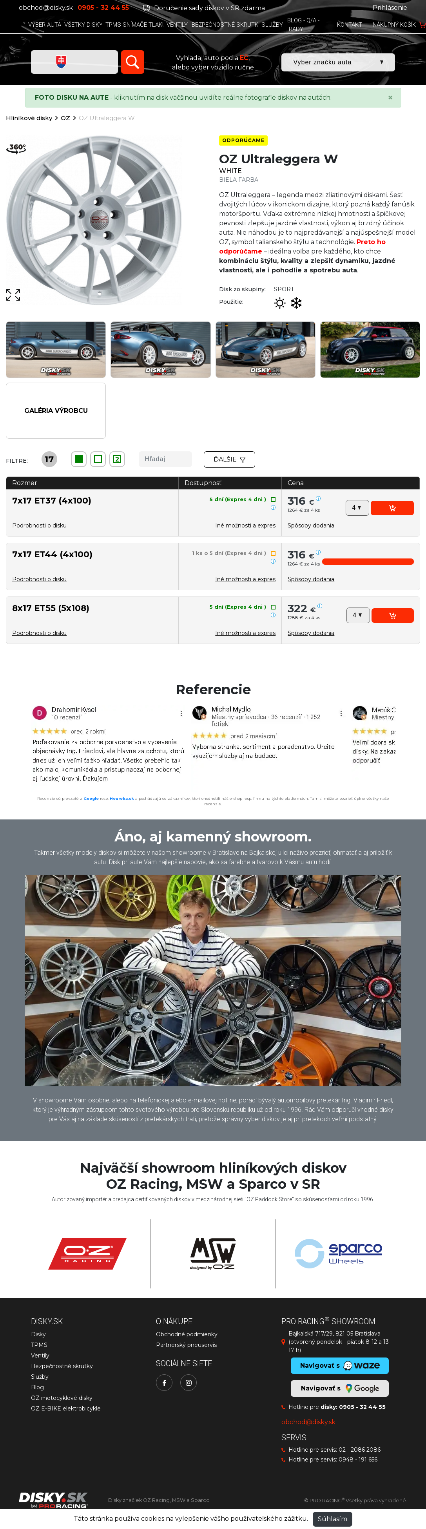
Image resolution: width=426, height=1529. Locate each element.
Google (91, 798)
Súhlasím (332, 1519)
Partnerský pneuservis (186, 1344)
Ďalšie (230, 459)
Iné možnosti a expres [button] (245, 525)
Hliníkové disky (29, 118)
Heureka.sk (122, 798)
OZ (65, 118)
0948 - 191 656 (358, 1459)
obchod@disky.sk (46, 7)
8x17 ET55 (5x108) (50, 608)
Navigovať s (340, 1388)
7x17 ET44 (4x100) (52, 554)
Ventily (40, 1355)
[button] (311, 525)
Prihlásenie (390, 7)
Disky (38, 1334)
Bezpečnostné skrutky (62, 1366)
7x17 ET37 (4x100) (51, 500)
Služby (40, 1376)
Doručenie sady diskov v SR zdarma (204, 8)
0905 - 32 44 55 (362, 1406)
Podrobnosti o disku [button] (39, 525)
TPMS (39, 1344)
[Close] (390, 97)
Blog (37, 1387)
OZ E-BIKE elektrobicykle (66, 1408)
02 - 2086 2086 (360, 1449)
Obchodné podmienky (187, 1334)
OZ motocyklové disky (61, 1397)
